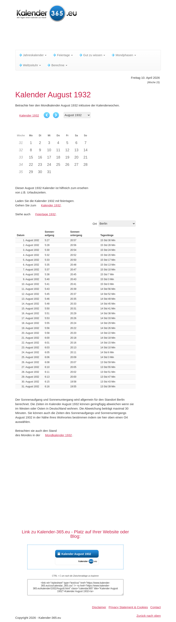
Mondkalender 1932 (58, 435)
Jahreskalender (33, 55)
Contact (155, 607)
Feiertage (63, 55)
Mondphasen (123, 55)
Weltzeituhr (30, 65)
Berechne (57, 65)
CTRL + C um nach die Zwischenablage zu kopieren (75, 576)
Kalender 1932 (29, 115)
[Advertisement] (88, 37)
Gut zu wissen (92, 55)
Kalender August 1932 (76, 554)
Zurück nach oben (148, 615)
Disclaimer (99, 607)
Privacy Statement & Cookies (128, 607)
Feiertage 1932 (45, 214)
